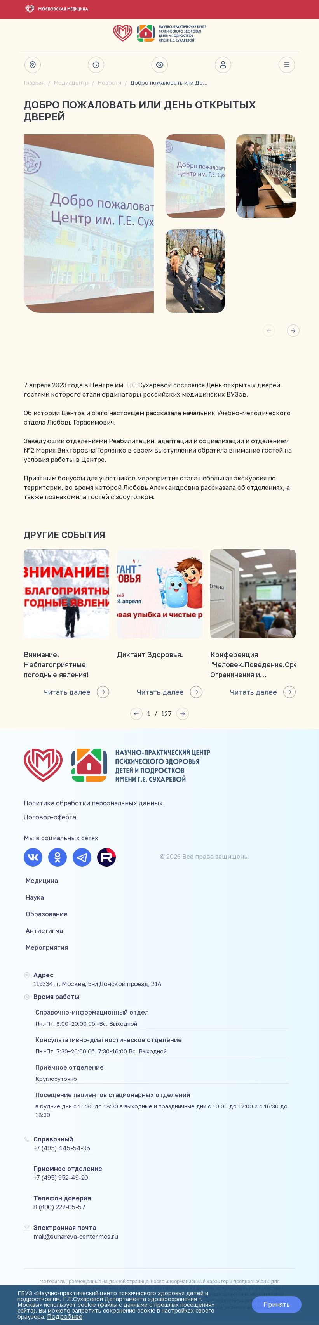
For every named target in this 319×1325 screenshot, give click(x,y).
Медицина (42, 885)
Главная (34, 82)
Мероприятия (47, 952)
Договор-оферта (50, 821)
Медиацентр (71, 82)
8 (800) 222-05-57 (59, 1211)
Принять (274, 1302)
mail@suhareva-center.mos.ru (75, 1241)
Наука (35, 901)
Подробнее (38, 1317)
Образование (47, 918)
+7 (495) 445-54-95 (61, 1152)
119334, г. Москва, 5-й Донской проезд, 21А (97, 988)
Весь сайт (287, 65)
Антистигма (44, 935)
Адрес (32, 65)
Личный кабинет (223, 65)
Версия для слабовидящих (160, 65)
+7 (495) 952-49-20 (60, 1182)
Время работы (96, 65)
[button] (293, 330)
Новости (109, 82)
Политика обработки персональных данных (93, 807)
